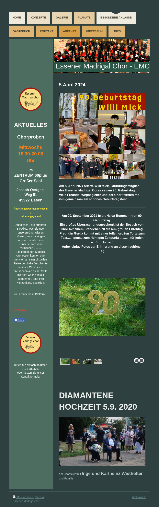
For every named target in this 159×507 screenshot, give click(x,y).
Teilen (19, 320)
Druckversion (23, 497)
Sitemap (40, 497)
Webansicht (139, 497)
